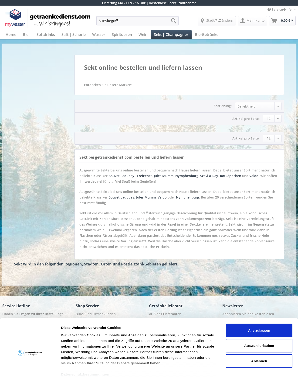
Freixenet (144, 176)
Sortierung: (223, 106)
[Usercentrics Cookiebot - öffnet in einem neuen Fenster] (30, 370)
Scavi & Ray (209, 176)
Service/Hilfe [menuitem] (280, 9)
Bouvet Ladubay (121, 176)
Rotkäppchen (230, 176)
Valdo (253, 176)
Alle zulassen (259, 309)
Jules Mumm (163, 176)
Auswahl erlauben (259, 324)
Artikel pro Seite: (246, 118)
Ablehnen (259, 339)
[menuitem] (137, 23)
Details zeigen (247, 371)
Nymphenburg (186, 176)
